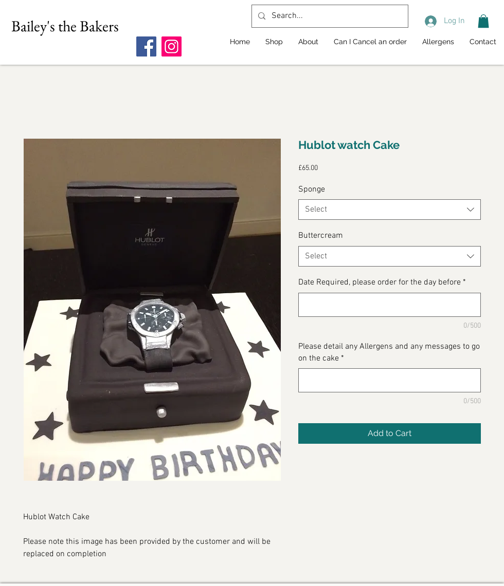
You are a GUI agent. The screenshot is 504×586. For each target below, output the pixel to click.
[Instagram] (171, 46)
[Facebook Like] (200, 26)
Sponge (311, 189)
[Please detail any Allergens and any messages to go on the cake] (389, 380)
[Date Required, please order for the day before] (389, 304)
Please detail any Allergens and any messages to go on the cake (389, 352)
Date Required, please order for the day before (382, 282)
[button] (483, 21)
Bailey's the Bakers (65, 26)
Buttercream (320, 236)
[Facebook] (146, 46)
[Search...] (329, 16)
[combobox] (389, 209)
